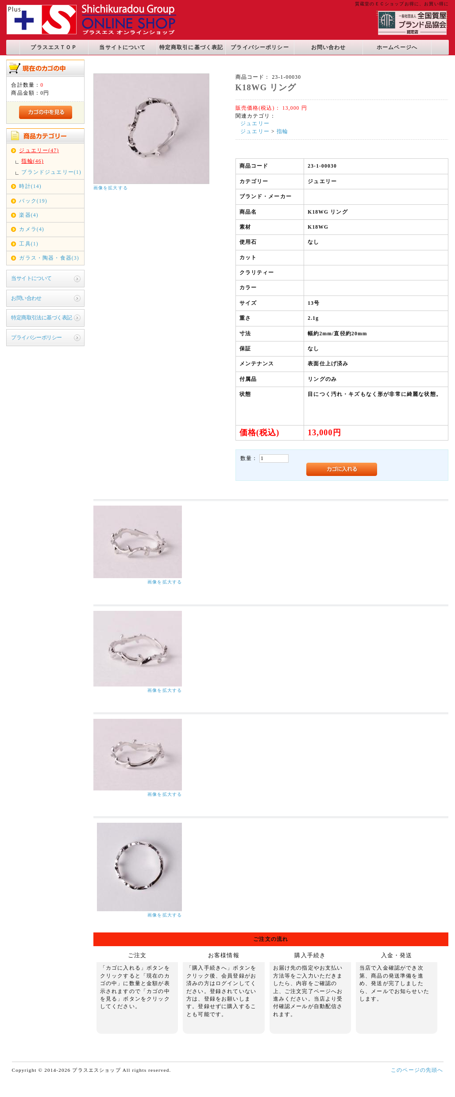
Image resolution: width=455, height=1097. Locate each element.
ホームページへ (397, 47)
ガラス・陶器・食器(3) (49, 258)
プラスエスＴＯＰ (54, 47)
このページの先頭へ (417, 1070)
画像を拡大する (110, 187)
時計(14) (30, 186)
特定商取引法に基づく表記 (41, 318)
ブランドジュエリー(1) (51, 172)
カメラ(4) (31, 229)
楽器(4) (28, 215)
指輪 (282, 131)
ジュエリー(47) (39, 150)
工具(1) (28, 244)
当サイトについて (122, 47)
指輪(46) (32, 161)
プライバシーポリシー (260, 47)
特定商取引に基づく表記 (191, 47)
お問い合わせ (328, 47)
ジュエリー (255, 124)
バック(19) (33, 201)
